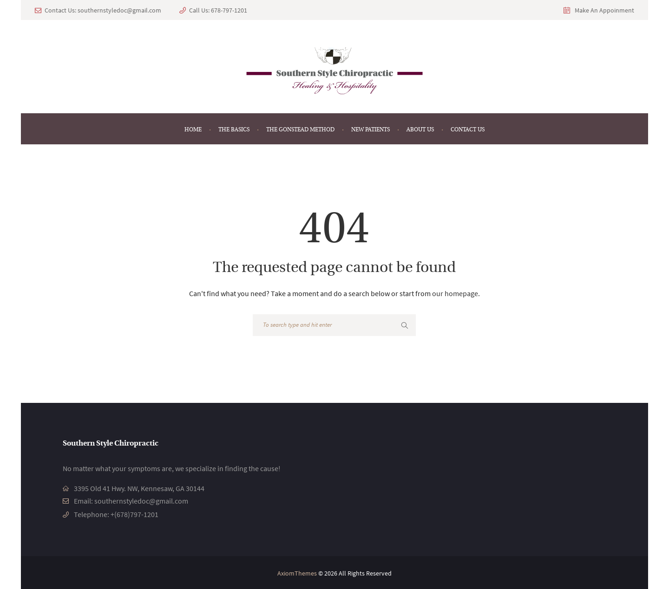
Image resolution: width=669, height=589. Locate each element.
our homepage (455, 293)
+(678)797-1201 (134, 513)
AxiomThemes (297, 572)
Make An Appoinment (604, 10)
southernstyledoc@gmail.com (119, 10)
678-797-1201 (229, 10)
